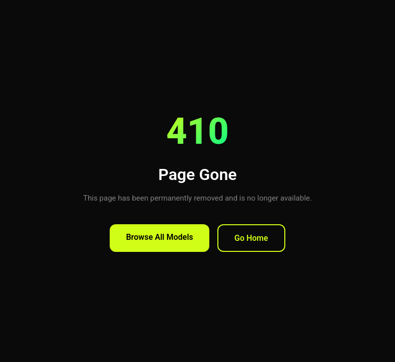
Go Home (251, 238)
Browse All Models (159, 237)
